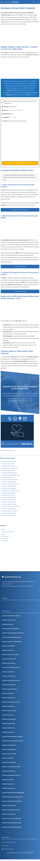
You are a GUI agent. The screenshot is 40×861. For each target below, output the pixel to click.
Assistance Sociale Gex (7, 624)
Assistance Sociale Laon (8, 650)
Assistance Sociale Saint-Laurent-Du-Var (12, 801)
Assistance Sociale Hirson (8, 672)
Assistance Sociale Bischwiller (9, 502)
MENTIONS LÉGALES (8, 849)
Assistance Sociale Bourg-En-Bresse (11, 615)
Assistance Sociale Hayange (9, 508)
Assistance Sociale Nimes (8, 464)
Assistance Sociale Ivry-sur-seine (10, 479)
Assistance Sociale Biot (7, 779)
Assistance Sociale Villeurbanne (9, 468)
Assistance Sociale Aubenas (9, 814)
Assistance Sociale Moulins (8, 676)
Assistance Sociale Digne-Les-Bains (10, 702)
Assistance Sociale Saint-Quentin (10, 654)
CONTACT (6, 845)
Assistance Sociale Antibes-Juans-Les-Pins (12, 797)
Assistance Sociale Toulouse (9, 466)
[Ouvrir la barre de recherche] (34, 2)
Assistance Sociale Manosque (9, 710)
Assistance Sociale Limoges (8, 499)
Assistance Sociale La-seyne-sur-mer (11, 484)
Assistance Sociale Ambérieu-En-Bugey (11, 637)
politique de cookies (9, 842)
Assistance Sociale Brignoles (9, 488)
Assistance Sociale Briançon (9, 719)
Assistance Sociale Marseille (9, 481)
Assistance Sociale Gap (7, 715)
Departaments (5, 536)
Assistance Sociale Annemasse (9, 472)
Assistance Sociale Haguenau (9, 493)
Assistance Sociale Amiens (8, 470)
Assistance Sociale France (9, 450)
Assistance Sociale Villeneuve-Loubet (11, 766)
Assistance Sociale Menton (8, 788)
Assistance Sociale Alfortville (9, 513)
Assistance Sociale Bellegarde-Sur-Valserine (13, 633)
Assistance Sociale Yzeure (8, 706)
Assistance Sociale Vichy (8, 693)
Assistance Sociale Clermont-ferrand (11, 506)
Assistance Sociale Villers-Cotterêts (11, 680)
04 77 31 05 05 (13, 117)
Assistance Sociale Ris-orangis (9, 504)
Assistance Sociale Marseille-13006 (10, 490)
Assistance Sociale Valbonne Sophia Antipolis (13, 792)
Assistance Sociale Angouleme (9, 486)
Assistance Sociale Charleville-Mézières (11, 827)
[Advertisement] (20, 36)
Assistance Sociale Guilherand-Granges (11, 822)
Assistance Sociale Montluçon (9, 689)
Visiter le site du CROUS (20, 291)
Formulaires (5, 538)
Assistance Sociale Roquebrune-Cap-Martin (12, 741)
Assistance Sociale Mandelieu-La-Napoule (12, 736)
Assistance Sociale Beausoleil (9, 749)
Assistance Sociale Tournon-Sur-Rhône (11, 818)
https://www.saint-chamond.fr (15, 110)
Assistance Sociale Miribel (8, 646)
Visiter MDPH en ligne (20, 266)
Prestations (5, 540)
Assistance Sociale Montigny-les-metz (11, 475)
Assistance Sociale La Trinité (9, 753)
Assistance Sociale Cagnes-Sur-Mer (10, 810)
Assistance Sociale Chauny (8, 663)
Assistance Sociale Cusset (8, 697)
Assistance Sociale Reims (8, 477)
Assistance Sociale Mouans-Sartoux (11, 775)
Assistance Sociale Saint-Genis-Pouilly (11, 641)
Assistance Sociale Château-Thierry (10, 667)
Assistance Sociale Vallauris (9, 745)
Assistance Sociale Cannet (8, 723)
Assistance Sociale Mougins (9, 762)
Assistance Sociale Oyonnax (9, 620)
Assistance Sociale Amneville (9, 515)
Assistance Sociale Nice (8, 758)
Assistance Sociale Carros (8, 784)
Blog (3, 534)
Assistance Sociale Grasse (8, 728)
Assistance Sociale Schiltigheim (9, 511)
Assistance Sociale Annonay (9, 805)
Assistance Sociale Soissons (9, 659)
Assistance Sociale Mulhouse (9, 461)
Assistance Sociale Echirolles (9, 497)
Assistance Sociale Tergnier (8, 684)
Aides (3, 529)
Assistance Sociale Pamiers (8, 495)
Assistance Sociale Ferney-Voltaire (10, 628)
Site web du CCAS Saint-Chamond (20, 210)
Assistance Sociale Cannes (8, 771)
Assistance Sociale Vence (8, 732)
